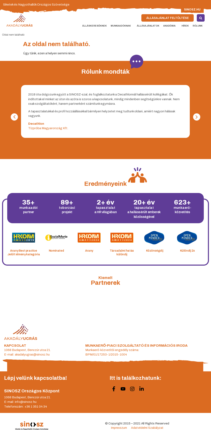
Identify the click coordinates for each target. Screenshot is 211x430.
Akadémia (170, 26)
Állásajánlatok (148, 25)
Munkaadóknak (122, 26)
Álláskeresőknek (94, 25)
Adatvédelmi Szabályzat (147, 427)
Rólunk (199, 26)
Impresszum (119, 427)
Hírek (185, 25)
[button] (196, 117)
